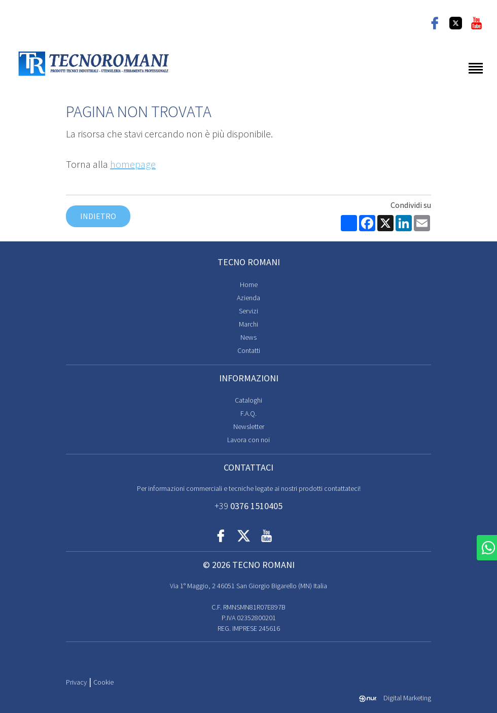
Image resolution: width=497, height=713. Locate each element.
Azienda (248, 297)
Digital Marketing (395, 697)
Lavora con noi (248, 439)
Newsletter (248, 426)
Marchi (248, 324)
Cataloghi (248, 400)
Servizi (248, 310)
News (248, 337)
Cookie (103, 682)
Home (249, 284)
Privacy (76, 682)
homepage (133, 164)
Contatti (248, 350)
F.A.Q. (248, 413)
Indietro (98, 216)
